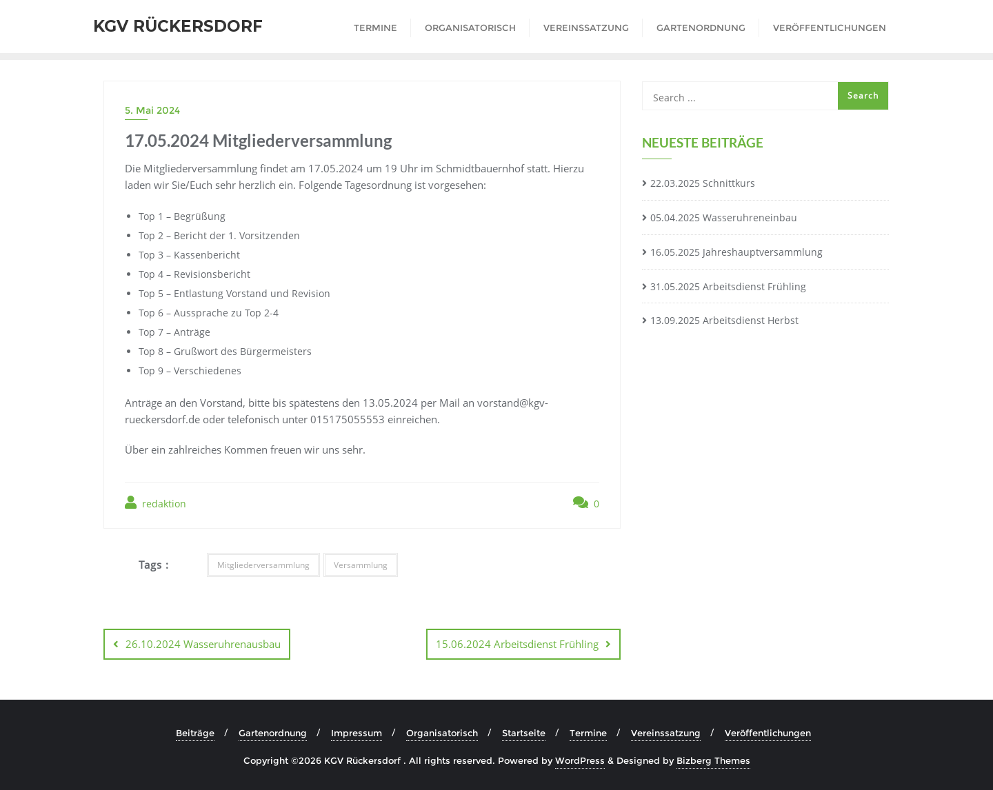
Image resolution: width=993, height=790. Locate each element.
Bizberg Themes (713, 760)
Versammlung (361, 565)
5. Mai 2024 (152, 110)
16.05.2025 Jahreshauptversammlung (736, 252)
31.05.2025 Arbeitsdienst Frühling (728, 286)
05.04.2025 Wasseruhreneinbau (723, 217)
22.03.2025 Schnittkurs (702, 183)
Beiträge (195, 732)
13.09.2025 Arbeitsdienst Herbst (724, 320)
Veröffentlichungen (768, 732)
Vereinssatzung (666, 732)
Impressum (356, 732)
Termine (588, 732)
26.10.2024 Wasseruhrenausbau (203, 644)
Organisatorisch (442, 732)
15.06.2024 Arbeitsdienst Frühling (517, 644)
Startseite (523, 732)
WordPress (580, 760)
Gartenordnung (273, 732)
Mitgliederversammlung (263, 565)
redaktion (155, 503)
